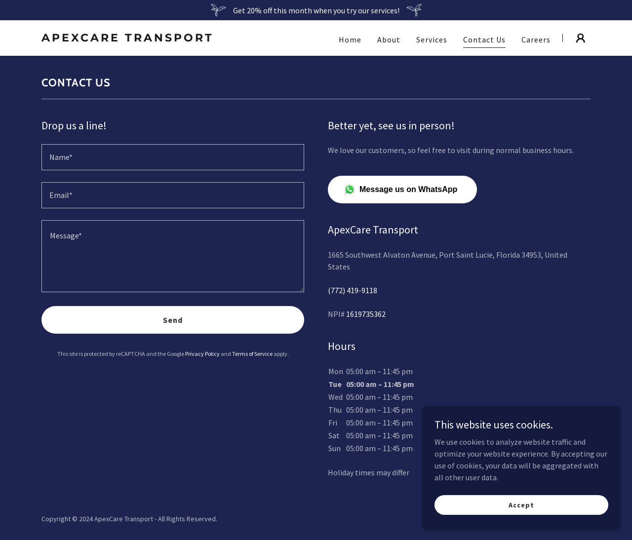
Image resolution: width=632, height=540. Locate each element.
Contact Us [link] (484, 39)
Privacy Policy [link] (202, 353)
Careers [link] (536, 39)
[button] (581, 38)
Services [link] (431, 39)
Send (173, 320)
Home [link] (350, 39)
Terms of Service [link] (252, 353)
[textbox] (172, 157)
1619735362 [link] (366, 314)
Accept (521, 504)
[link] (137, 38)
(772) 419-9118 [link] (352, 290)
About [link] (388, 39)
